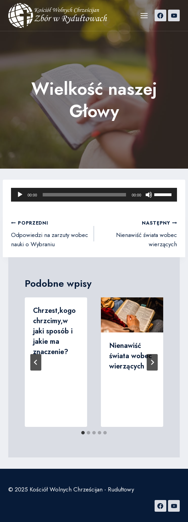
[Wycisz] (148, 194)
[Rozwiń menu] (144, 15)
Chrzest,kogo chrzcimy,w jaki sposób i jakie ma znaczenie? (54, 331)
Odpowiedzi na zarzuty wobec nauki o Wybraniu (49, 233)
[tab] (83, 432)
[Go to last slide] (35, 362)
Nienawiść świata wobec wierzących (138, 233)
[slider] (84, 194)
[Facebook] (160, 15)
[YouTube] (174, 15)
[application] (94, 195)
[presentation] (132, 314)
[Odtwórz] (20, 194)
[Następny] (152, 362)
